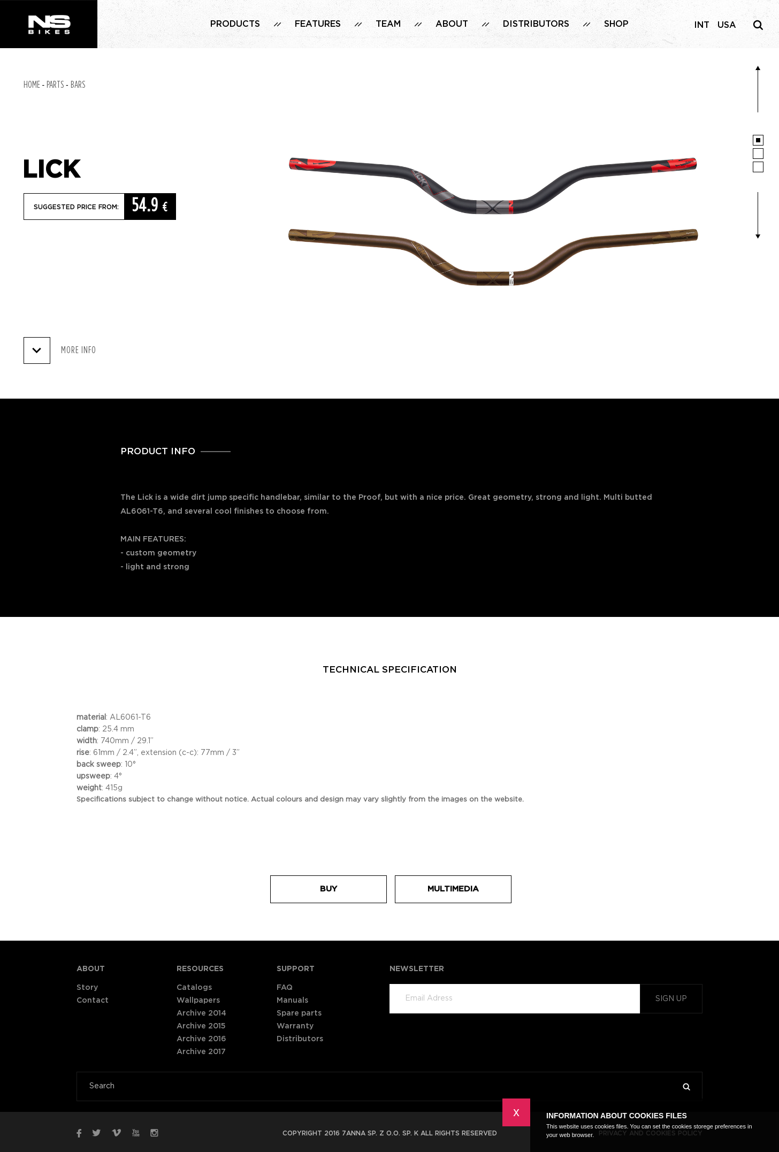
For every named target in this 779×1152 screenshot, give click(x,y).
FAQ (285, 987)
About (452, 24)
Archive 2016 (201, 1039)
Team (388, 24)
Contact (93, 1000)
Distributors (536, 24)
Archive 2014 (201, 1013)
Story (87, 987)
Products (235, 24)
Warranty (295, 1026)
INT (701, 25)
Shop (616, 24)
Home (32, 85)
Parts (55, 85)
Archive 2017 (201, 1052)
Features (318, 24)
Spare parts (299, 1013)
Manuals (292, 1000)
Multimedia (453, 889)
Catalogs (194, 987)
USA (726, 25)
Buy (328, 889)
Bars (78, 85)
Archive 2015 (201, 1026)
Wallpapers (198, 1000)
